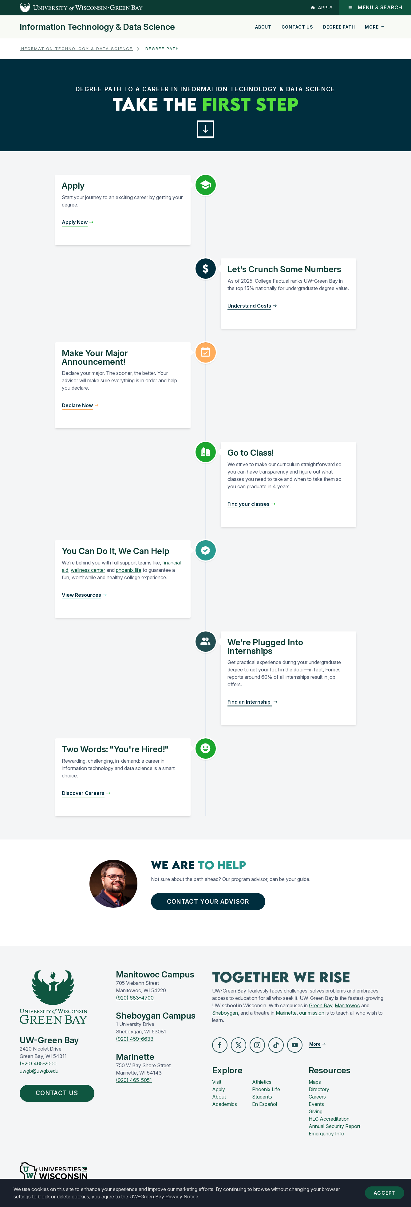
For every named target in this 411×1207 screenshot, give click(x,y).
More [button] (375, 26)
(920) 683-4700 (135, 998)
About (263, 26)
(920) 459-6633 (134, 1039)
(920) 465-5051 (134, 1080)
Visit (216, 1082)
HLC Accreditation (329, 1119)
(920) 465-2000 (38, 1063)
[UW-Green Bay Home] (71, 7)
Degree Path (339, 26)
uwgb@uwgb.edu (39, 1071)
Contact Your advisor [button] (209, 901)
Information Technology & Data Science (97, 27)
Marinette (286, 1013)
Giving (315, 1111)
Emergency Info (326, 1133)
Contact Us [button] (58, 1093)
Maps (315, 1082)
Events (316, 1104)
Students (262, 1097)
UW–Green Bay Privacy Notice (163, 1196)
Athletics (261, 1082)
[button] (205, 129)
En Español (264, 1104)
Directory (319, 1089)
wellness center (88, 570)
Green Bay (320, 1005)
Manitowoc (347, 1005)
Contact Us (297, 26)
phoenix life (128, 570)
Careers (317, 1097)
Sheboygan (225, 1013)
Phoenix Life (266, 1089)
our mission (311, 1013)
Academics (224, 1104)
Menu (375, 7)
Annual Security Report (334, 1126)
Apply (321, 7)
